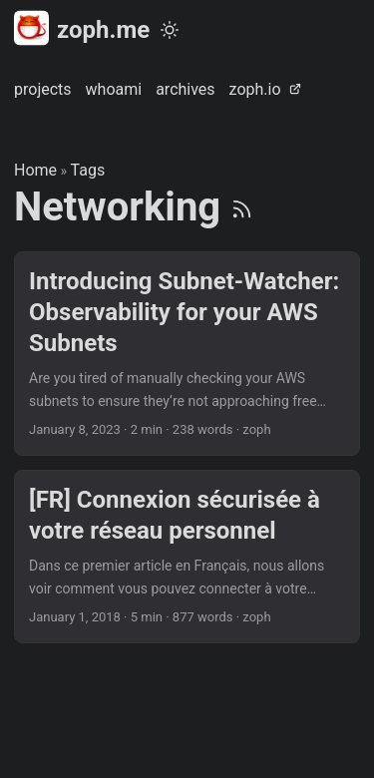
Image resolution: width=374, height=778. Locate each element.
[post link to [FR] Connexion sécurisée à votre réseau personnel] (187, 556)
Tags (88, 170)
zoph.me (82, 28)
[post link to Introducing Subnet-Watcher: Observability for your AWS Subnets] (187, 353)
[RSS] (241, 207)
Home (35, 170)
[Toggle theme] (170, 30)
